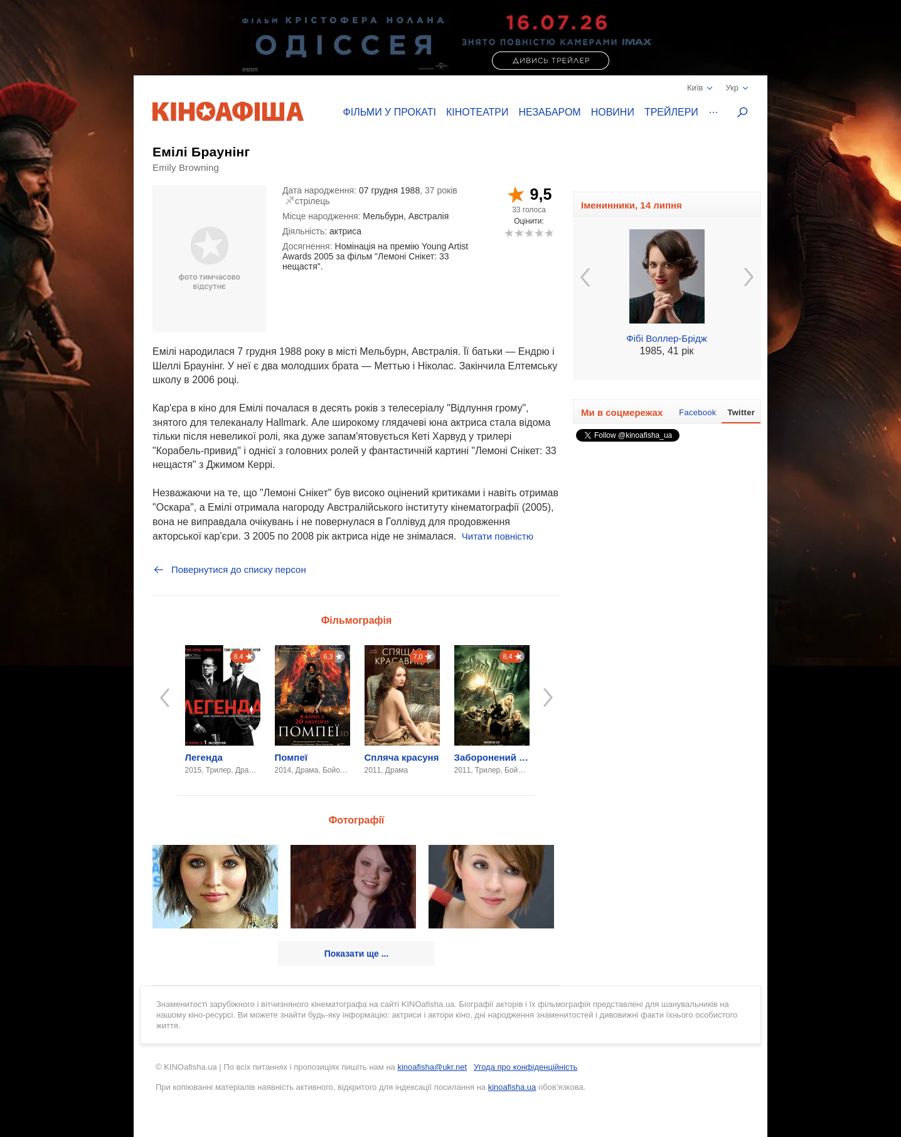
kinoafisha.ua (512, 1087)
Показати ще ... (356, 954)
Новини (612, 112)
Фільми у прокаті (389, 112)
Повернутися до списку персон (229, 569)
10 (548, 232)
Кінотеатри (477, 112)
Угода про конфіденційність (525, 1067)
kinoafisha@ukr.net (432, 1067)
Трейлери (671, 112)
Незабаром (550, 112)
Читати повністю (497, 536)
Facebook (697, 412)
